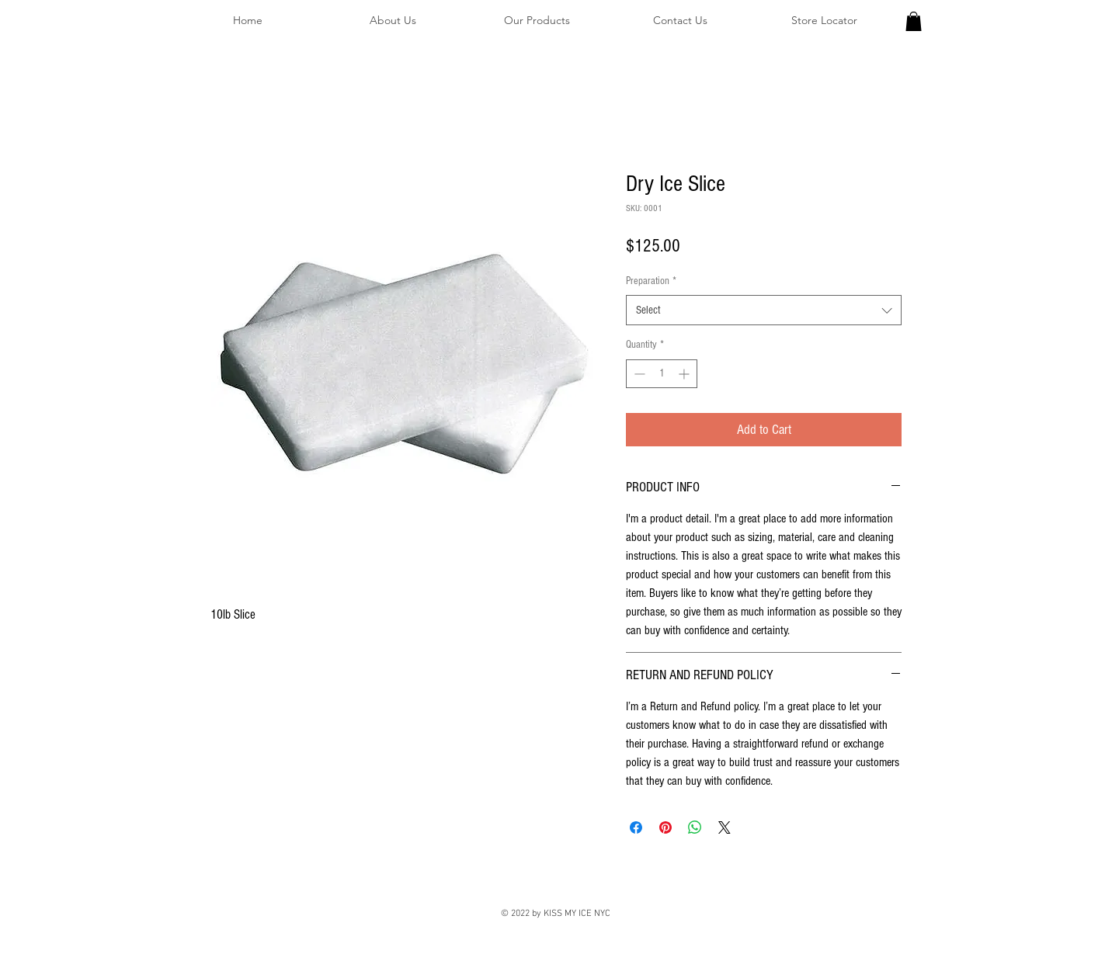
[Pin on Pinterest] (665, 827)
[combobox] (764, 310)
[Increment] (685, 373)
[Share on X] (724, 827)
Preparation (651, 281)
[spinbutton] (662, 373)
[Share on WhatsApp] (695, 827)
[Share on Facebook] (636, 827)
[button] (913, 21)
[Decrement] (638, 373)
